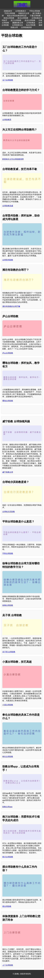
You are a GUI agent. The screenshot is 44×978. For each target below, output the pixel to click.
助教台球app (7, 807)
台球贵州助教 (7, 260)
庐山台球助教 (7, 353)
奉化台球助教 (7, 756)
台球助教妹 (30, 23)
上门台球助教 (7, 965)
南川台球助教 (7, 857)
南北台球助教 (23, 18)
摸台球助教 (6, 906)
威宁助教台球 (7, 472)
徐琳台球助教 (7, 605)
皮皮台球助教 (30, 20)
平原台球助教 (9, 13)
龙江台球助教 (16, 20)
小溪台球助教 (7, 705)
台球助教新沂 (20, 11)
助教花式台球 (23, 13)
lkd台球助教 (30, 25)
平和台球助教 (34, 11)
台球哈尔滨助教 (8, 512)
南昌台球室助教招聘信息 (17, 16)
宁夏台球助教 (35, 16)
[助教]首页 (8, 11)
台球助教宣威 (7, 206)
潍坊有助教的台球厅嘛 (11, 306)
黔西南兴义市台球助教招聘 (13, 159)
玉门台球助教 (7, 80)
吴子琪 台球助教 (8, 652)
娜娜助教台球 (17, 23)
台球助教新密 (26, 27)
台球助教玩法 (17, 25)
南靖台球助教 (9, 18)
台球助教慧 (6, 120)
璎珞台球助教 (7, 401)
